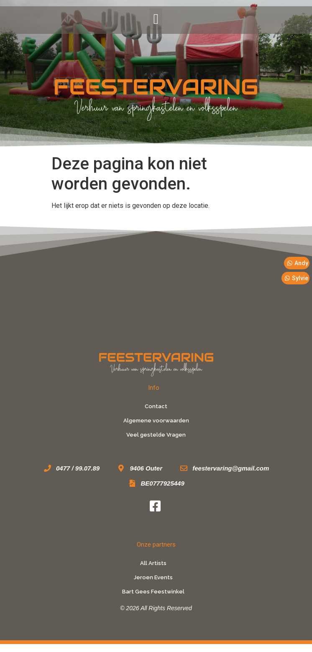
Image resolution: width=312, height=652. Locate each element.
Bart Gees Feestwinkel (153, 591)
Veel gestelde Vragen (156, 435)
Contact (156, 406)
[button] (156, 19)
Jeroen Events (153, 577)
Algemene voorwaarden (156, 420)
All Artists (153, 563)
